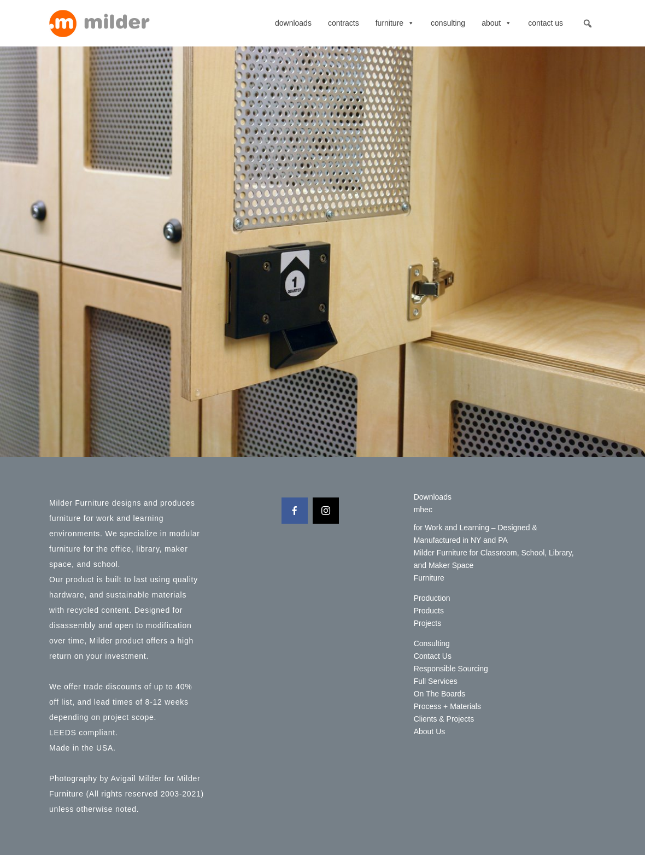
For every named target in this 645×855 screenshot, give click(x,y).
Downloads (293, 23)
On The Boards (440, 693)
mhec (423, 509)
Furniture (395, 23)
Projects (428, 623)
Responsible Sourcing (451, 668)
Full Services (436, 681)
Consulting (448, 23)
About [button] (497, 23)
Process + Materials (447, 706)
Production (432, 598)
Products (429, 610)
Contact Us (545, 23)
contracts (343, 23)
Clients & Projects (444, 719)
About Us (429, 731)
